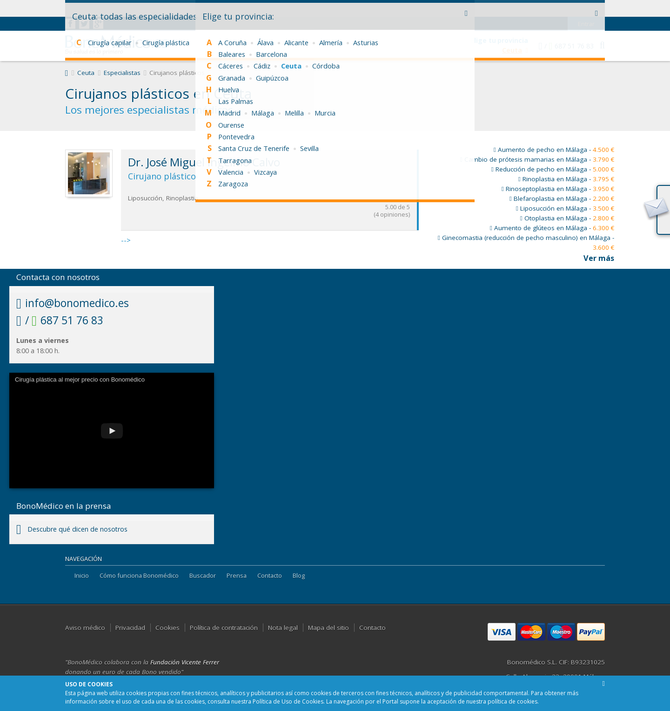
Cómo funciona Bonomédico (139, 575)
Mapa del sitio (328, 627)
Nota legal (283, 627)
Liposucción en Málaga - (565, 208)
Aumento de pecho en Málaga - (554, 149)
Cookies (167, 627)
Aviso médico (85, 627)
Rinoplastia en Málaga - (566, 179)
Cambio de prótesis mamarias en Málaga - (537, 159)
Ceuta (85, 72)
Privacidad (130, 627)
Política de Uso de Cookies (288, 701)
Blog (299, 575)
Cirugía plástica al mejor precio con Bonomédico (80, 379)
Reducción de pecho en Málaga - (552, 169)
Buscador (202, 575)
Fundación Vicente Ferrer (184, 662)
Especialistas (122, 72)
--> (270, 197)
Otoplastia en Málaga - (567, 218)
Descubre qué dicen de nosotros (71, 529)
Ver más (598, 258)
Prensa (237, 575)
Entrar (586, 7)
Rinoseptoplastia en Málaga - (558, 189)
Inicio (81, 575)
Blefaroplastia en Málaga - (561, 198)
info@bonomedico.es (72, 303)
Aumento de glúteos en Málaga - (552, 228)
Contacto (269, 575)
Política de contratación (224, 627)
